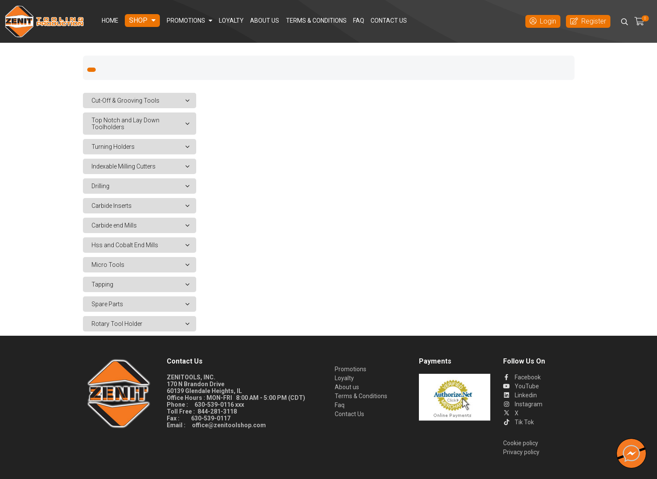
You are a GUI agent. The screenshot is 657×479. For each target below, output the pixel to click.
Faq (358, 20)
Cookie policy (520, 443)
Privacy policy (521, 452)
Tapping (143, 284)
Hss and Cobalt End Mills (143, 245)
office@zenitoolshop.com (229, 425)
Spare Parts (143, 304)
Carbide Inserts (143, 205)
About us (264, 20)
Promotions (189, 20)
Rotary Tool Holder (143, 323)
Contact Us (389, 20)
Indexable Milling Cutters (143, 166)
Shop (142, 20)
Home (110, 20)
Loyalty (231, 20)
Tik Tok (518, 422)
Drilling (143, 186)
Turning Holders (143, 146)
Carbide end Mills (143, 225)
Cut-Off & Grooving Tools (143, 100)
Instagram (522, 404)
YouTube (521, 386)
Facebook (522, 377)
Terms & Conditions (316, 20)
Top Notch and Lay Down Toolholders (143, 123)
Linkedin (520, 395)
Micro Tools (143, 264)
